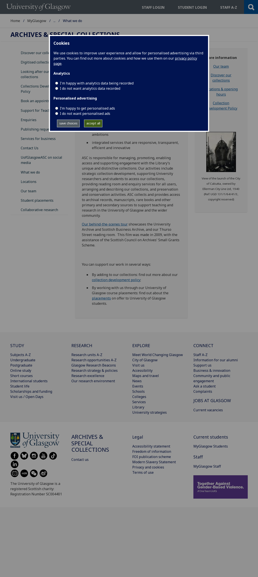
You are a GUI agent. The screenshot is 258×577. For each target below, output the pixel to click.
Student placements (37, 200)
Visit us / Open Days (26, 396)
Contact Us (29, 148)
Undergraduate (22, 360)
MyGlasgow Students (210, 446)
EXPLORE (141, 345)
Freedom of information (151, 451)
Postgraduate (21, 365)
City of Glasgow (145, 360)
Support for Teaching (38, 110)
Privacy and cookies (148, 467)
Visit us (138, 365)
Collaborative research (39, 209)
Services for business (38, 138)
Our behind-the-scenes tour (105, 224)
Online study (20, 370)
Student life (19, 386)
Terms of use (143, 472)
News (137, 381)
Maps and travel (145, 375)
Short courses (21, 375)
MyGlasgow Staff (207, 466)
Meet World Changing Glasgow (157, 354)
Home (15, 20)
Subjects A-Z (20, 354)
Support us (202, 365)
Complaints (202, 391)
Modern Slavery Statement (154, 462)
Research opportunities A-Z (94, 360)
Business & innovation (211, 370)
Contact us (80, 459)
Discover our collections (40, 52)
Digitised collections (37, 62)
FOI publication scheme (151, 456)
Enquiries (28, 119)
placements (101, 298)
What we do (30, 172)
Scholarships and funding (31, 391)
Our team (28, 191)
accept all (93, 123)
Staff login (153, 7)
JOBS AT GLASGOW (212, 400)
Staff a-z (228, 7)
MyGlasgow (36, 20)
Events (137, 386)
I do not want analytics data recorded (90, 88)
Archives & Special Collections (77, 20)
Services (139, 402)
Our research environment (93, 381)
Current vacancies (208, 410)
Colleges (139, 396)
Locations (28, 181)
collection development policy (116, 279)
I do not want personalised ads (85, 113)
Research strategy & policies (94, 370)
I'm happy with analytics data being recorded (97, 83)
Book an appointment (38, 100)
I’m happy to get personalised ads (87, 108)
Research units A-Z (86, 354)
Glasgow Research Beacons (93, 365)
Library (138, 407)
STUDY (17, 345)
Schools (138, 391)
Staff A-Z (200, 354)
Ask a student (204, 386)
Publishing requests (37, 129)
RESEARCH (81, 345)
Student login (192, 7)
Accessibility (142, 370)
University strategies (149, 412)
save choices (68, 123)
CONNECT (203, 345)
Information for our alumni (215, 360)
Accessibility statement (151, 446)
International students (29, 381)
